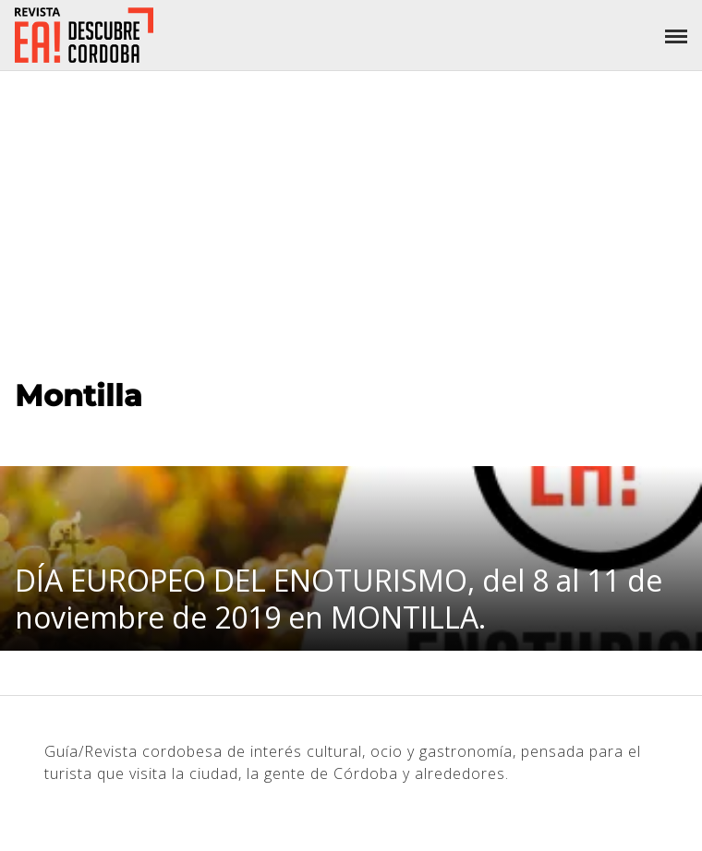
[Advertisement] (351, 209)
